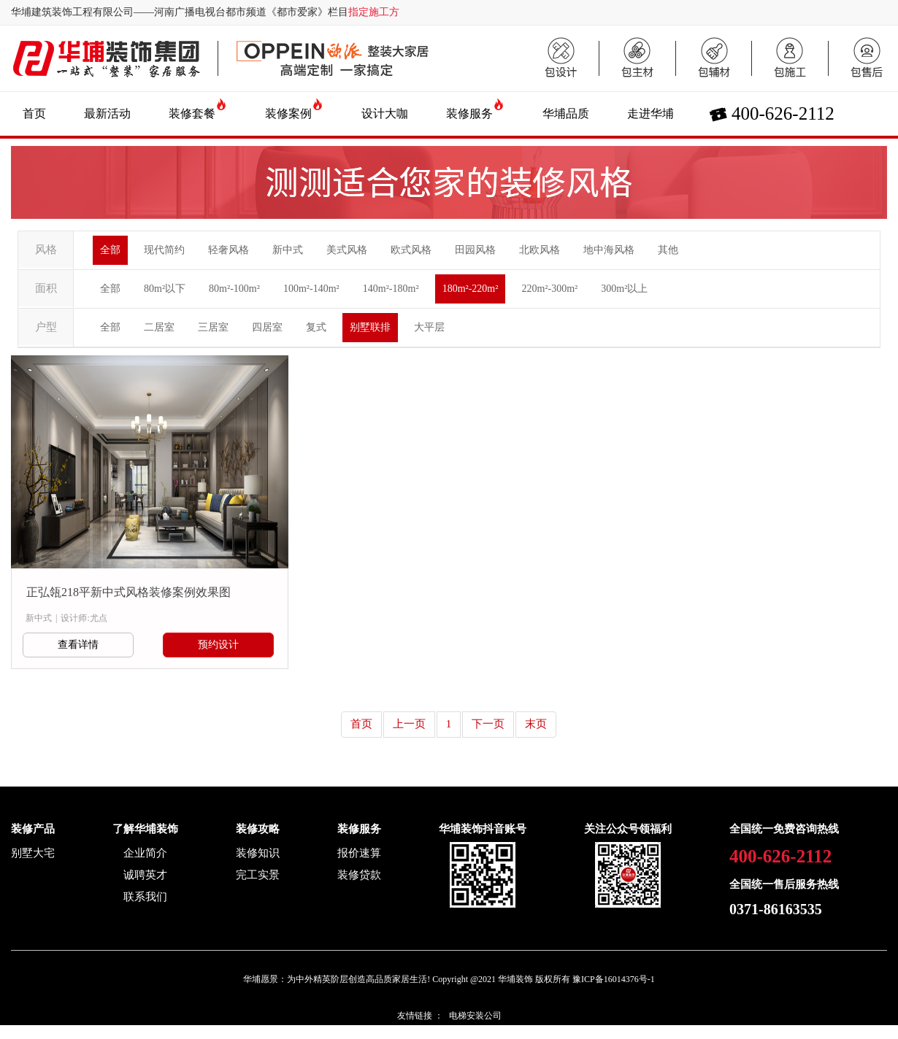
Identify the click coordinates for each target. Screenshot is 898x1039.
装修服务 (469, 113)
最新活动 (107, 113)
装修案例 (288, 113)
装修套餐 (192, 113)
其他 (668, 249)
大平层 (429, 327)
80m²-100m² (234, 288)
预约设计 (218, 644)
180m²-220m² (470, 288)
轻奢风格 (228, 249)
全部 (110, 249)
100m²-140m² (311, 288)
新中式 (287, 249)
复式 (316, 327)
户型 (46, 327)
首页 (34, 113)
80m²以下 (164, 288)
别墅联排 (370, 327)
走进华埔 (650, 113)
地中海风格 (608, 249)
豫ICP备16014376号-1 (613, 979)
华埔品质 (565, 113)
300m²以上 (624, 288)
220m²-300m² (549, 288)
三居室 (213, 327)
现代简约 (164, 249)
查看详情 (78, 644)
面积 (46, 288)
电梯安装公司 (475, 1016)
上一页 (409, 724)
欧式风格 (411, 249)
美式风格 (346, 249)
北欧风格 (539, 249)
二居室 (159, 327)
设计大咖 (384, 113)
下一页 (488, 724)
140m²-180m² (391, 288)
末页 (536, 724)
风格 (46, 249)
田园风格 (475, 249)
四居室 (267, 327)
